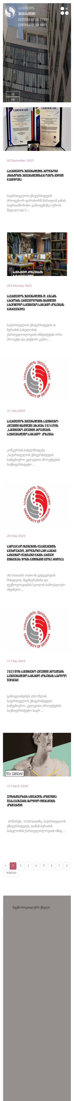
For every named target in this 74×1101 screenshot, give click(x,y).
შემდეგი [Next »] (11, 873)
